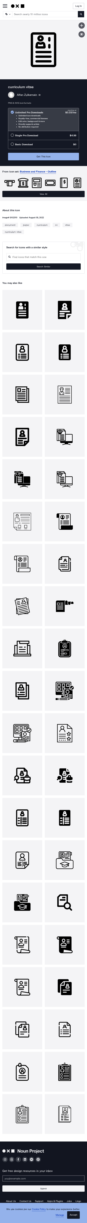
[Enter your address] (43, 1178)
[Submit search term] (81, 14)
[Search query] (43, 257)
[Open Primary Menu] (5, 6)
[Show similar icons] (81, 34)
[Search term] (45, 14)
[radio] (43, 119)
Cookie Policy (39, 1209)
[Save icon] (81, 25)
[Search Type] (7, 14)
